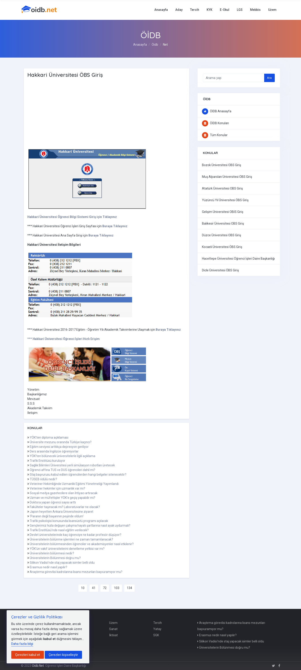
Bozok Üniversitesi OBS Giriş (221, 165)
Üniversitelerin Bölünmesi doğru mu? (55, 558)
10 (82, 588)
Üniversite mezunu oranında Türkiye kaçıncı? (61, 442)
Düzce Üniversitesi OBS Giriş (221, 235)
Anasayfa (161, 9)
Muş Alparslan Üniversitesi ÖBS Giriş (227, 176)
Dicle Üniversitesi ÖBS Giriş (220, 270)
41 (93, 588)
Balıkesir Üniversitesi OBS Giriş (223, 223)
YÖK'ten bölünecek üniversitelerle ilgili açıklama (62, 456)
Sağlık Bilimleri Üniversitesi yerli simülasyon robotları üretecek (72, 465)
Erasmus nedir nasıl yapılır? (48, 567)
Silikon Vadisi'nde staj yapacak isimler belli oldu (62, 562)
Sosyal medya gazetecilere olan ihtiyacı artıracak (63, 493)
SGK (156, 635)
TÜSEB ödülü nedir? (43, 479)
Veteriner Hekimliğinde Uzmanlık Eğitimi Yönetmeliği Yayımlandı (74, 484)
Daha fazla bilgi (22, 644)
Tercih (194, 9)
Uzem (272, 9)
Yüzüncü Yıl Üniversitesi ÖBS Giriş (225, 200)
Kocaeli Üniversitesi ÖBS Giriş (222, 247)
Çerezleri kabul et (27, 655)
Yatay (157, 629)
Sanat (113, 629)
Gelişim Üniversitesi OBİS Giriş (222, 212)
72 (105, 588)
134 (129, 588)
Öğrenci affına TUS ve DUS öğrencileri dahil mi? (62, 470)
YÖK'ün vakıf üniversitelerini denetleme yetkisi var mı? (67, 548)
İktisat (113, 635)
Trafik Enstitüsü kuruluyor (47, 460)
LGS (240, 9)
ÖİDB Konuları (215, 123)
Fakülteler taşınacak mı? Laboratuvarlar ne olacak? (65, 507)
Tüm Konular (215, 135)
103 (116, 588)
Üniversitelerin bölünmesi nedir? (52, 553)
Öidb (155, 44)
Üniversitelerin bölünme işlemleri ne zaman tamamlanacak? (71, 539)
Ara (269, 77)
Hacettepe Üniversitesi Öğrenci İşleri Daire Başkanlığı (238, 258)
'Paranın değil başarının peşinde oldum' (57, 516)
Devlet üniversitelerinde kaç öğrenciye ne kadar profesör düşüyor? (75, 535)
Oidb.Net (38, 665)
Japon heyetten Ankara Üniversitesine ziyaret (61, 511)
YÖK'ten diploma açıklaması (49, 437)
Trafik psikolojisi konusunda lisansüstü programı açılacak (69, 521)
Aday (179, 9)
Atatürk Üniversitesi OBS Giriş (222, 188)
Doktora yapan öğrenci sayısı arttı (53, 502)
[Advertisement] (97, 114)
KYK (209, 9)
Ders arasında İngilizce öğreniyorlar (54, 451)
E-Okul (224, 9)
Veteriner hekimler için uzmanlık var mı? (57, 488)
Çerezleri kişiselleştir (63, 655)
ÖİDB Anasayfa (216, 111)
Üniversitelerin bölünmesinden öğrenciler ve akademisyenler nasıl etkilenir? (82, 544)
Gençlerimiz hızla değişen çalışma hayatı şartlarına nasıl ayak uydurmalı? (80, 525)
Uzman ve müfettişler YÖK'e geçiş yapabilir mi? (62, 497)
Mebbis (255, 9)
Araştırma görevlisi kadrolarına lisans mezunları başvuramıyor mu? (76, 572)
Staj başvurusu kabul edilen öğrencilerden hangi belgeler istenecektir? (78, 474)
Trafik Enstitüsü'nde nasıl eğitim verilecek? (59, 530)
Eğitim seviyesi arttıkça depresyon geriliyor (59, 447)
